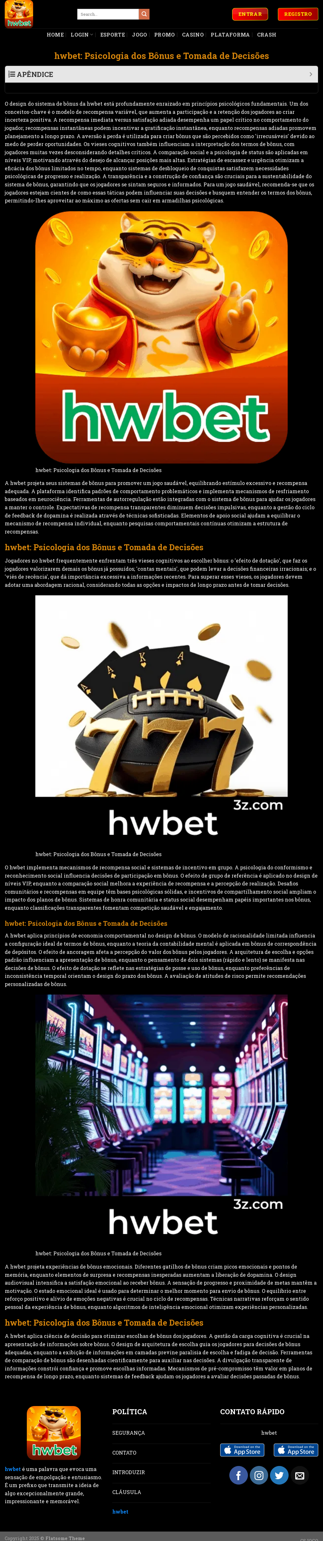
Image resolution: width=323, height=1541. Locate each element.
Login (82, 34)
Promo (164, 34)
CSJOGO (309, 1530)
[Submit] (144, 14)
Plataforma (230, 34)
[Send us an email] (300, 1465)
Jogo (139, 34)
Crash (267, 34)
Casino (193, 34)
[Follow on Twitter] (279, 1465)
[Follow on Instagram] (259, 1465)
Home (55, 34)
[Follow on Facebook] (238, 1465)
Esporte (112, 34)
